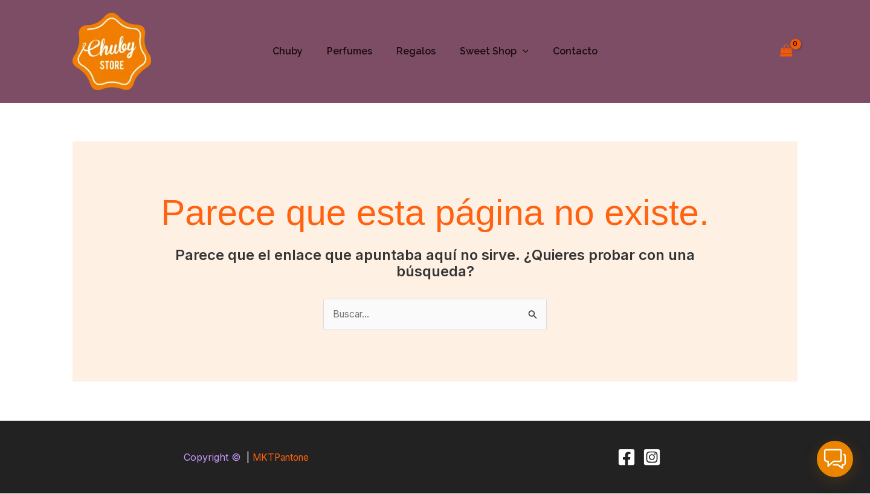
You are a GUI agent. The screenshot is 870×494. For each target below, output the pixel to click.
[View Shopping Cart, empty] (786, 51)
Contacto (565, 51)
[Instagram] (652, 458)
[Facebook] (626, 458)
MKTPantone (280, 458)
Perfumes (354, 51)
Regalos (416, 51)
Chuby (297, 51)
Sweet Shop (489, 51)
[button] (518, 51)
